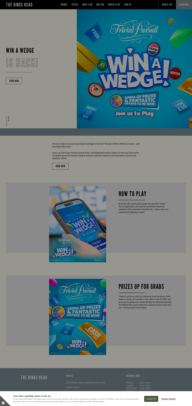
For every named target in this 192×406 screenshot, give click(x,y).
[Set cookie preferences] (5, 400)
